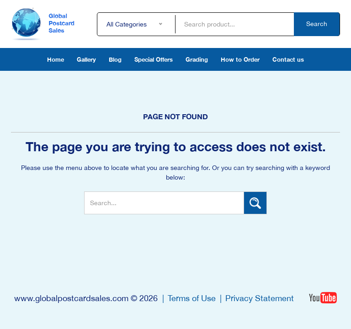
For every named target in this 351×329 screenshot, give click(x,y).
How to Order (240, 59)
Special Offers (153, 59)
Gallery (86, 59)
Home (55, 59)
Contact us (288, 59)
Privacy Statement (259, 298)
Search (316, 23)
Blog (115, 59)
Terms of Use (192, 298)
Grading (197, 59)
